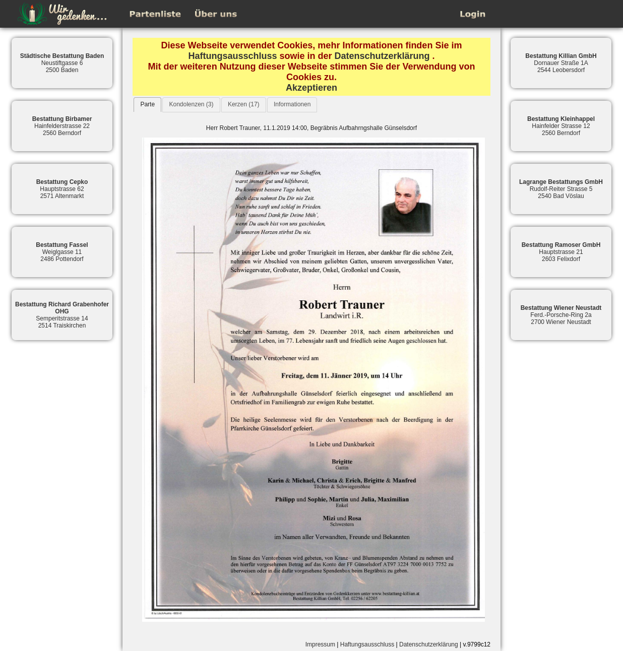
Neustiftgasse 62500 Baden (62, 63)
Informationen (292, 104)
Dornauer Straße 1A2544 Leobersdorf (560, 63)
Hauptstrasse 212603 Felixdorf (561, 252)
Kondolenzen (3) (191, 104)
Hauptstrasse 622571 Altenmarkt (62, 189)
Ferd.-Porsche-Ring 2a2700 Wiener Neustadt (561, 315)
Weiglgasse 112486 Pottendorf (62, 252)
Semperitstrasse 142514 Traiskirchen (62, 315)
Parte (147, 104)
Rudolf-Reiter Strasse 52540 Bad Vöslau (561, 189)
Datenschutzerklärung (382, 56)
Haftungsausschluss (232, 56)
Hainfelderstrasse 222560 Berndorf (62, 126)
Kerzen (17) (244, 104)
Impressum (320, 644)
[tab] (147, 104)
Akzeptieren (311, 88)
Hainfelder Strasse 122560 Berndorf (561, 126)
